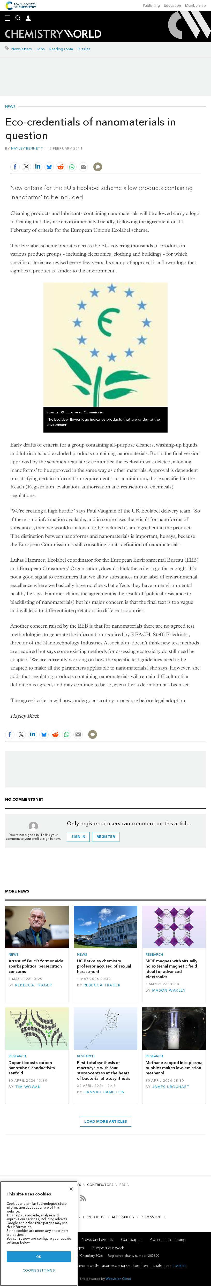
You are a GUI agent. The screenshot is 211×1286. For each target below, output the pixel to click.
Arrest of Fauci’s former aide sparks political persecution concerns (36, 966)
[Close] (71, 1189)
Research (154, 954)
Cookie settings (39, 1270)
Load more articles (105, 1121)
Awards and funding (168, 1239)
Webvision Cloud (118, 1279)
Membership (195, 5)
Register (105, 837)
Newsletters (21, 49)
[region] (39, 1233)
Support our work (108, 1247)
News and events (97, 1239)
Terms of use (94, 1217)
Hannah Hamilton (104, 1092)
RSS (122, 1185)
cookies (179, 1265)
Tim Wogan (28, 1087)
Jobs (40, 49)
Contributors (100, 1185)
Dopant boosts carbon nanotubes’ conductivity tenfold (32, 1068)
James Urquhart (171, 1087)
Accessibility (123, 1217)
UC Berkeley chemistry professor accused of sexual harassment (104, 966)
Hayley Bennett (27, 148)
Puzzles (84, 49)
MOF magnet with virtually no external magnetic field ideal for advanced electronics (171, 968)
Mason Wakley (169, 990)
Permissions (151, 1217)
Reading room (61, 49)
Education (172, 5)
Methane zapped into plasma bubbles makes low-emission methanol (174, 1068)
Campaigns (131, 1239)
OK (38, 1257)
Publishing (151, 5)
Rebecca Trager (33, 985)
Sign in (78, 837)
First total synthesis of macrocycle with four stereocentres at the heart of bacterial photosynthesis (103, 1070)
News (10, 107)
